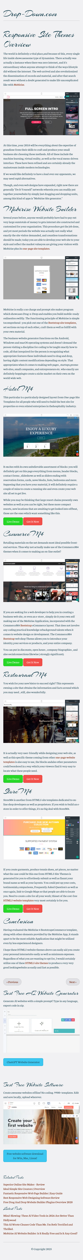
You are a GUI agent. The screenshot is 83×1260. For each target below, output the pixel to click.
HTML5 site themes (36, 963)
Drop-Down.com (30, 13)
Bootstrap (26, 625)
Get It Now (33, 521)
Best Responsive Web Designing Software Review (31, 1197)
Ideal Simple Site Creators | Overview (24, 1189)
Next (72, 982)
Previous (12, 982)
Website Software (44, 1084)
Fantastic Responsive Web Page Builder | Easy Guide (32, 1193)
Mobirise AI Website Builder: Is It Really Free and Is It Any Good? (40, 1233)
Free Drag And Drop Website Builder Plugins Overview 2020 (38, 1202)
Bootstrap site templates (62, 322)
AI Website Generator (52, 993)
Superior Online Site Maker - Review (24, 1184)
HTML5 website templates (18, 900)
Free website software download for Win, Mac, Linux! (25, 1156)
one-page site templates (36, 248)
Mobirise (19, 84)
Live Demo (13, 521)
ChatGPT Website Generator (23, 1062)
